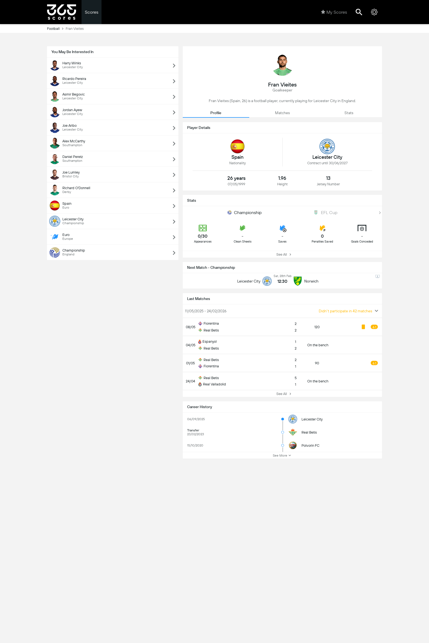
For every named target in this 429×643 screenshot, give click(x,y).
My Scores (334, 12)
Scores (91, 12)
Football (56, 28)
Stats (348, 113)
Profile (215, 113)
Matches (282, 113)
